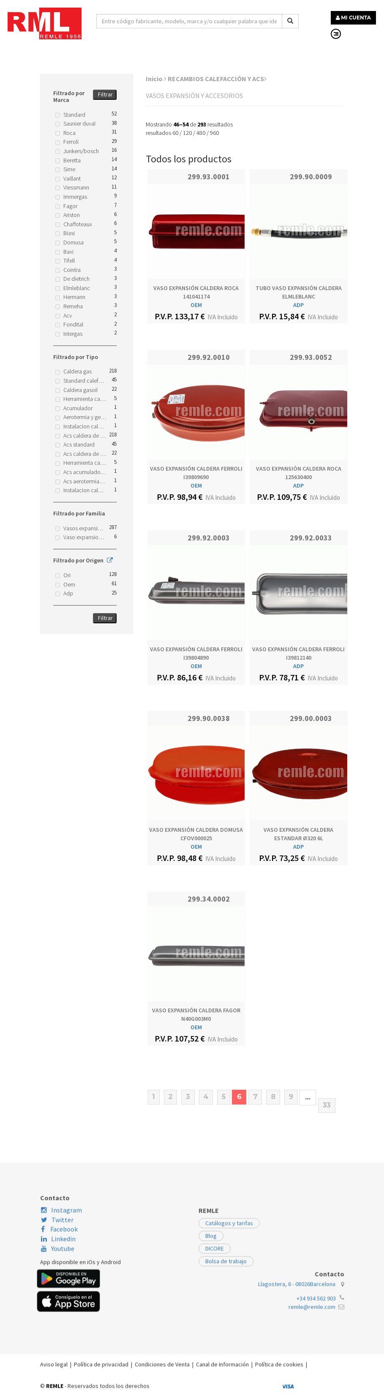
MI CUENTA (353, 17)
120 (187, 133)
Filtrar (105, 94)
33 (327, 1105)
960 (214, 133)
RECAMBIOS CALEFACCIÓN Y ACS (217, 78)
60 (175, 133)
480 (200, 133)
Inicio (156, 78)
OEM (196, 305)
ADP (298, 305)
